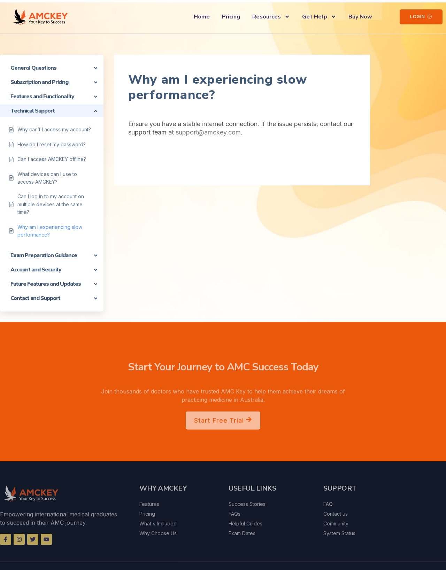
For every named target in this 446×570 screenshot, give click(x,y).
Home (202, 17)
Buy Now (360, 17)
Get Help (319, 16)
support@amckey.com (208, 132)
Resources (271, 16)
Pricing (231, 17)
